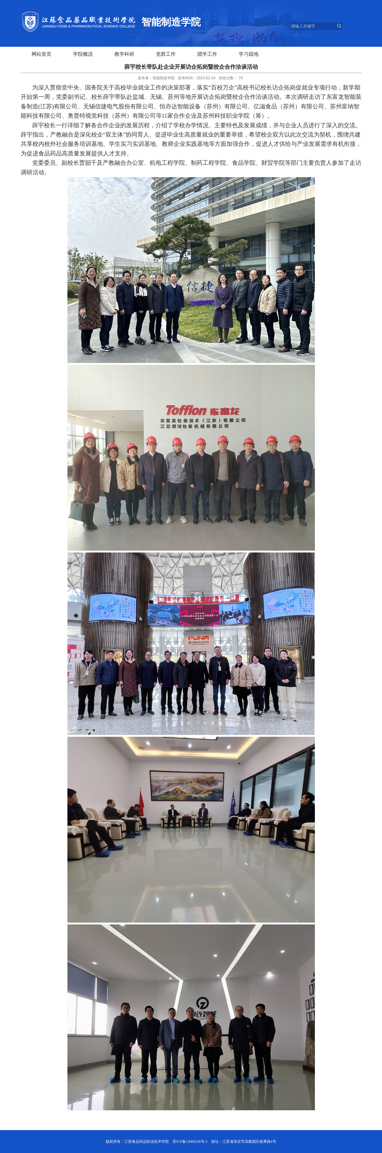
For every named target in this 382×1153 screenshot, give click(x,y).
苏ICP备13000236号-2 (190, 1141)
